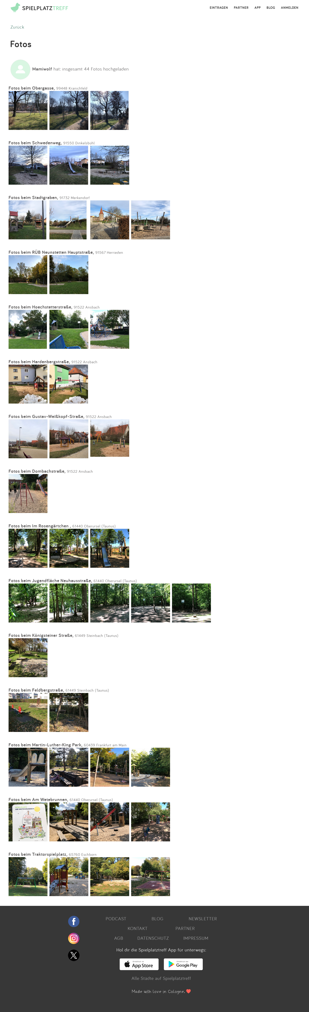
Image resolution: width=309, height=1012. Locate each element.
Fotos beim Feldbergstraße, (36, 690)
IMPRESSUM (195, 938)
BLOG (271, 8)
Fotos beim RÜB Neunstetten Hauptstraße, (51, 252)
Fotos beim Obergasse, (32, 88)
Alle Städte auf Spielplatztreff (161, 978)
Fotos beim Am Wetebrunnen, (38, 799)
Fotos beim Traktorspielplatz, (38, 854)
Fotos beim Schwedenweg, (35, 143)
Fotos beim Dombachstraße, (37, 471)
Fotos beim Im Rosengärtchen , (40, 526)
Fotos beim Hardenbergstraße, (39, 362)
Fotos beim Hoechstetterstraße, (40, 307)
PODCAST (116, 918)
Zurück (17, 27)
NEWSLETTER (203, 918)
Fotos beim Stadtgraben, (33, 197)
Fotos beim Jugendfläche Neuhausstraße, (50, 580)
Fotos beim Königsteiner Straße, (41, 635)
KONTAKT (138, 928)
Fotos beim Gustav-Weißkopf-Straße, (46, 416)
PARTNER (241, 8)
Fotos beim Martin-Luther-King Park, (46, 745)
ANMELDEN (289, 8)
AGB (118, 938)
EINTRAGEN (219, 8)
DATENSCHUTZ (153, 938)
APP (258, 8)
